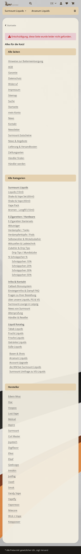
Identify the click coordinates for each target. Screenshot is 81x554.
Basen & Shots (17, 353)
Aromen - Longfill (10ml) (21, 209)
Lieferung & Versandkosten (22, 146)
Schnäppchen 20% (21, 265)
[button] (36, 3)
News (11, 118)
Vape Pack (13, 205)
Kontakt (12, 123)
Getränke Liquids (17, 342)
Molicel (12, 419)
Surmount (13, 430)
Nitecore (12, 510)
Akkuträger (14, 225)
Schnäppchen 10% (21, 261)
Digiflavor (13, 447)
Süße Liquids (15, 346)
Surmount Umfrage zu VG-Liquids (27, 371)
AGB (10, 66)
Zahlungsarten (16, 152)
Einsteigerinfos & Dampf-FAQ (23, 290)
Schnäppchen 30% (21, 270)
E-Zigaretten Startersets (20, 221)
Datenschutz (14, 78)
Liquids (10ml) (15, 191)
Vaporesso (13, 504)
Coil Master (14, 436)
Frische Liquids (16, 337)
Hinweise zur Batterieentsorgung (25, 61)
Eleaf (10, 459)
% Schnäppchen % (17, 256)
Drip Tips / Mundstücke (24, 252)
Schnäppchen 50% (21, 274)
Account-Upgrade (18, 362)
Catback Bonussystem (20, 286)
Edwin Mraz (14, 396)
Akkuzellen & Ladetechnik (21, 243)
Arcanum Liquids (18, 358)
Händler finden (16, 158)
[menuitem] (15, 11)
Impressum (14, 89)
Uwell (11, 481)
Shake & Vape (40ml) (19, 200)
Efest (10, 453)
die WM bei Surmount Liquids (25, 366)
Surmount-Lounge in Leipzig (23, 303)
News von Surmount (19, 308)
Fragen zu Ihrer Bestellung (22, 295)
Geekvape (13, 464)
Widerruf (13, 83)
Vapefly (12, 498)
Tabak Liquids (15, 328)
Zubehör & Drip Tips (19, 247)
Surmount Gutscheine (19, 135)
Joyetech (12, 441)
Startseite (13, 106)
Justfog (11, 476)
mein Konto (14, 112)
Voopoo (12, 407)
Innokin (12, 470)
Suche (11, 101)
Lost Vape (13, 413)
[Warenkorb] (73, 3)
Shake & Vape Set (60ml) (21, 196)
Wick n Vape (14, 516)
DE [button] (52, 3)
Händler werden (16, 163)
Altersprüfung (15, 312)
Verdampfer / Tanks (18, 230)
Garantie (12, 72)
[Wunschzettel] (67, 3)
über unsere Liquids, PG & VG (24, 299)
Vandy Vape (14, 493)
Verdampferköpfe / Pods (21, 234)
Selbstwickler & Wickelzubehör (24, 239)
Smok (11, 487)
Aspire (11, 424)
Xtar (10, 402)
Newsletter (14, 129)
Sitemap (12, 95)
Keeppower (14, 521)
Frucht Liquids (15, 333)
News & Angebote (17, 140)
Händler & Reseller (18, 317)
